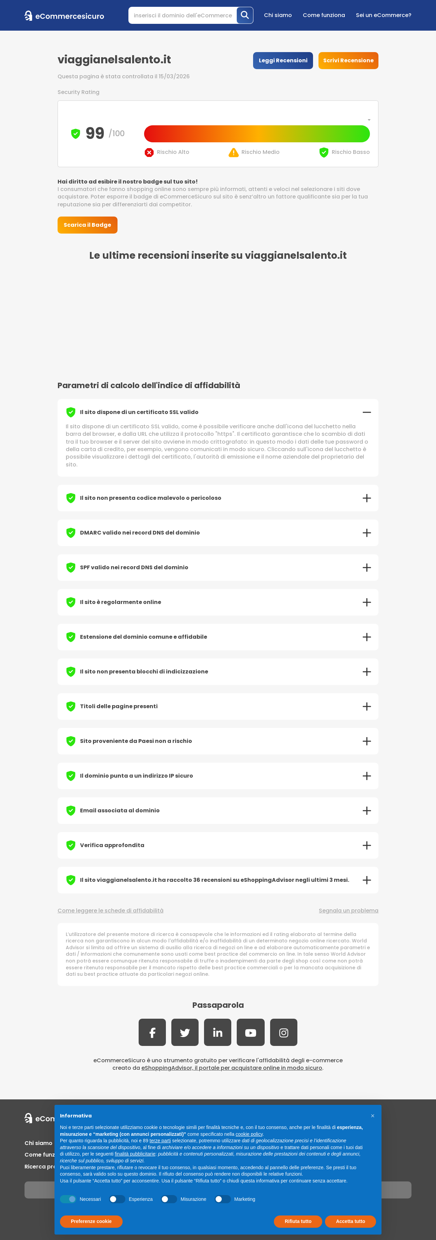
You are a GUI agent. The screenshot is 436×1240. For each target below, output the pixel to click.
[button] (372, 1115)
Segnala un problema (348, 911)
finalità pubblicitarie (135, 1154)
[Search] (190, 15)
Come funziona (324, 15)
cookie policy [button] (249, 1134)
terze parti (160, 1140)
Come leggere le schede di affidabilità (111, 911)
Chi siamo (278, 15)
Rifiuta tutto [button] (298, 1221)
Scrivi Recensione (348, 60)
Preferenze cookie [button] (91, 1221)
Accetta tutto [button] (350, 1221)
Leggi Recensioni (283, 60)
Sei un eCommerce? (383, 15)
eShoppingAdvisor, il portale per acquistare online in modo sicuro (231, 1068)
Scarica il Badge (87, 225)
